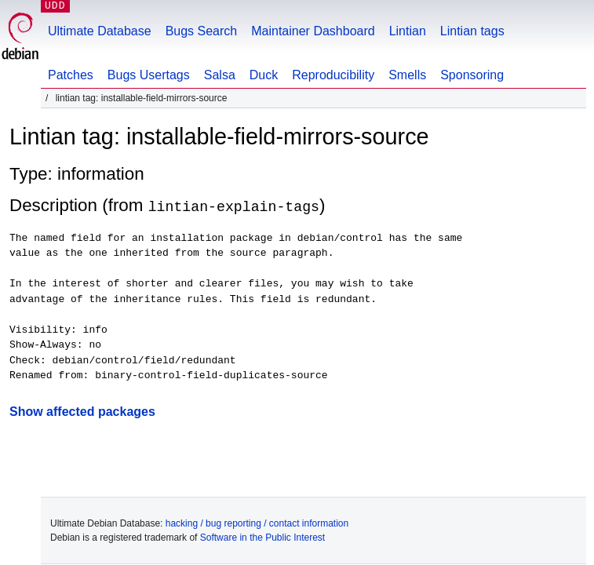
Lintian (407, 31)
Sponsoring (472, 75)
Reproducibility (333, 75)
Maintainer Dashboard (312, 31)
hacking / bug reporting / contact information (257, 522)
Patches (70, 75)
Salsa (219, 75)
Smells (407, 75)
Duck (264, 75)
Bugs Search (202, 31)
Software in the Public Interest (262, 536)
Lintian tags (472, 31)
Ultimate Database (99, 31)
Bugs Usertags (149, 75)
